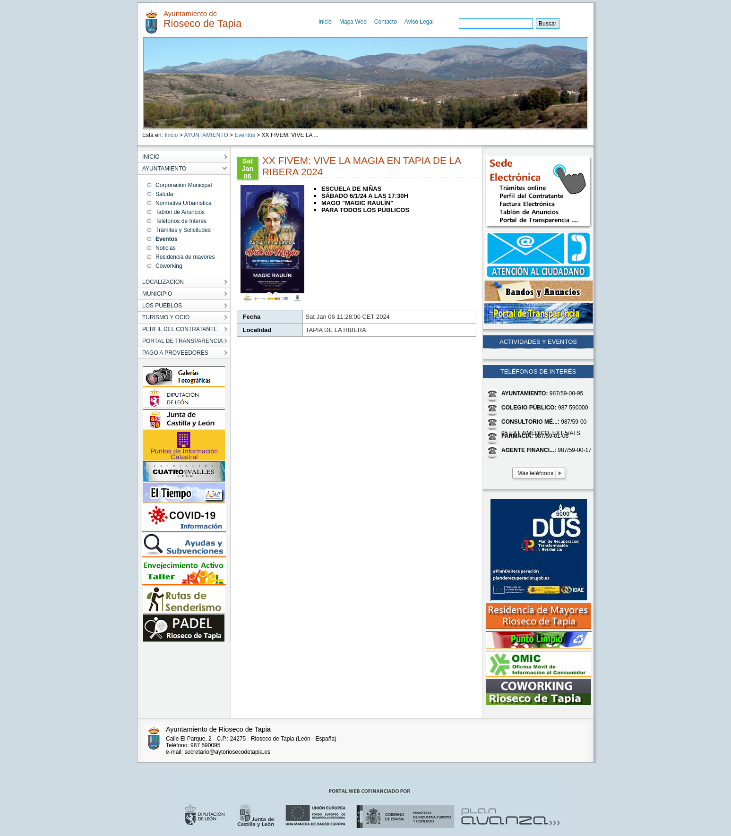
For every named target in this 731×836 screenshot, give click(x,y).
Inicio (325, 21)
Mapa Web (353, 21)
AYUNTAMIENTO (206, 135)
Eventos (244, 135)
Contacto (385, 21)
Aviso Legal (419, 21)
